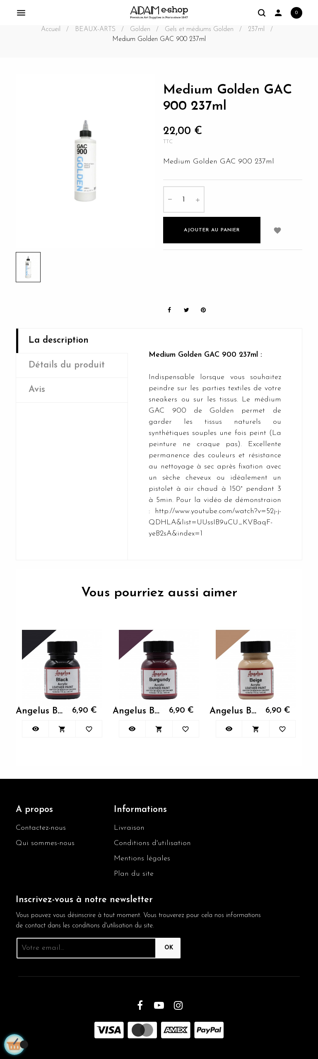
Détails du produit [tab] (67, 365)
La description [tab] (59, 340)
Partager (169, 310)
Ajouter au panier (212, 230)
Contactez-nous (41, 828)
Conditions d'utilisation (152, 843)
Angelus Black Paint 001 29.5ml (40, 711)
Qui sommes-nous (45, 843)
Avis (37, 389)
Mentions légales (142, 858)
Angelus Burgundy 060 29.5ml (137, 711)
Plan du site (134, 874)
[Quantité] (183, 199)
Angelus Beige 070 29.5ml (234, 711)
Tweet (186, 310)
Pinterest (203, 310)
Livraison (129, 828)
